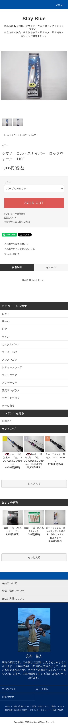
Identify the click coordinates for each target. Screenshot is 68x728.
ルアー (14, 135)
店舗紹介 (7, 421)
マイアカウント (9, 689)
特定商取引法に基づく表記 (17, 221)
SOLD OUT (34, 203)
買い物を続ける (10, 254)
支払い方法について (21, 706)
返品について (10, 217)
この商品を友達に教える (14, 244)
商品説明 (17, 267)
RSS (54, 710)
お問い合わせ (8, 696)
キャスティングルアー (29, 135)
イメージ (51, 267)
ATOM (60, 710)
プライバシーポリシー (39, 710)
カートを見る (42, 689)
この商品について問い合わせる (17, 249)
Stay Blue (34, 18)
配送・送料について (40, 706)
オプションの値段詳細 (14, 213)
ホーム (6, 135)
